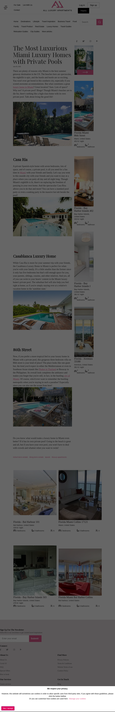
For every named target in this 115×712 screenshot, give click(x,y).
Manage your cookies (77, 699)
